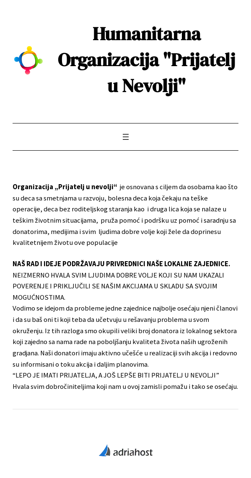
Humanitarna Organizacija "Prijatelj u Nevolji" (146, 59)
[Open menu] (126, 137)
